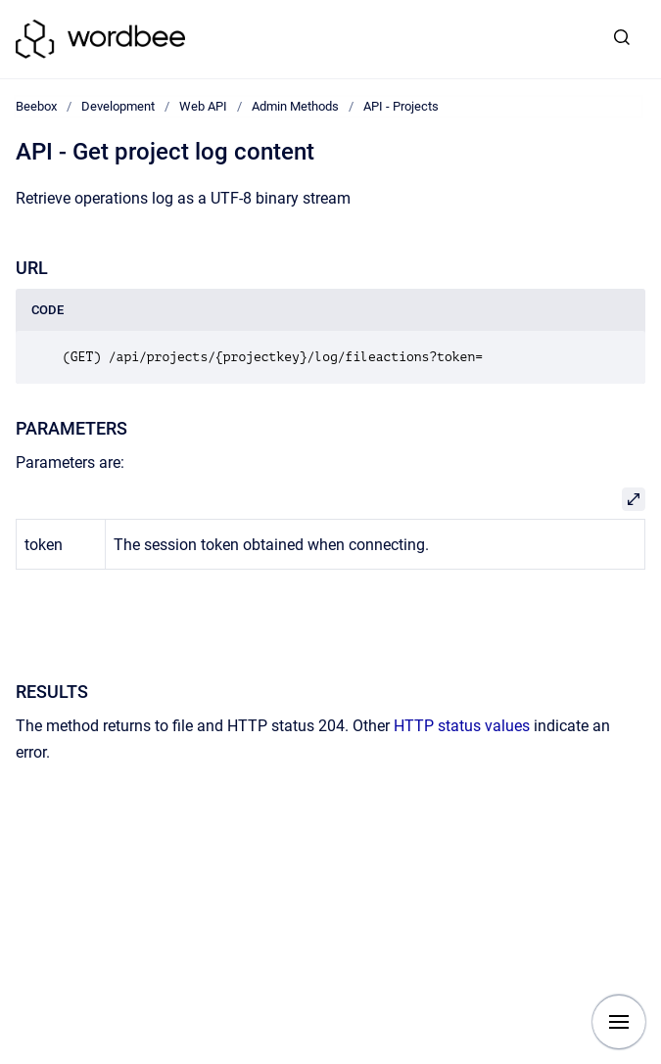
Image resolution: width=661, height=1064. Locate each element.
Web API (203, 106)
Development (118, 106)
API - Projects (401, 106)
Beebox (36, 106)
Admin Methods (295, 106)
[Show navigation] (618, 1021)
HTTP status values (462, 726)
